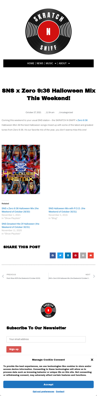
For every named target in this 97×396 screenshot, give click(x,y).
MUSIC (51, 63)
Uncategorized (66, 112)
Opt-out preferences (43, 391)
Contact (60, 391)
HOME (30, 63)
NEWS (40, 63)
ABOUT (64, 63)
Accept (48, 384)
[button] (92, 359)
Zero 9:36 (83, 120)
